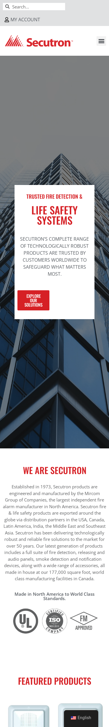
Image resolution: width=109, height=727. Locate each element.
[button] (101, 41)
